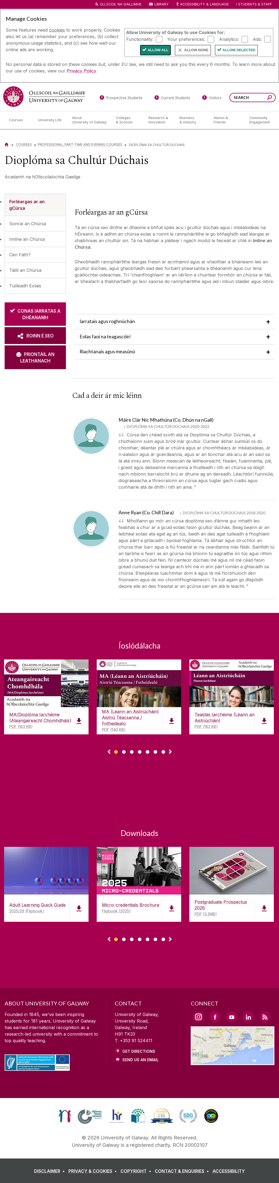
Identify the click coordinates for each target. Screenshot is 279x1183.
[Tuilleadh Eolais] (35, 285)
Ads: (257, 39)
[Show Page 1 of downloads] (116, 751)
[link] (64, 1116)
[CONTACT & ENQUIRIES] (183, 1171)
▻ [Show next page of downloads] (170, 752)
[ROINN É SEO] (35, 335)
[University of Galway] (44, 96)
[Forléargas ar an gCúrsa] (35, 205)
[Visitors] (212, 98)
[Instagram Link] (198, 1016)
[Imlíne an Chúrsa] (35, 239)
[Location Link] (232, 1062)
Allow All (158, 50)
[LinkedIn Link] (248, 1016)
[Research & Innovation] (159, 120)
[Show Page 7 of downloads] (163, 751)
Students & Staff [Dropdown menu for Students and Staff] (255, 4)
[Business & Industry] (192, 120)
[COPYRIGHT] (136, 1171)
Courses (24, 144)
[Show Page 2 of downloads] (124, 751)
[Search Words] (252, 97)
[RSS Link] (264, 1016)
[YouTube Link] (231, 1016)
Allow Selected (239, 50)
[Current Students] (172, 98)
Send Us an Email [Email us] (140, 1059)
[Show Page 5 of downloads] (147, 751)
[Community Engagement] (259, 120)
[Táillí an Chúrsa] (35, 270)
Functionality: (139, 39)
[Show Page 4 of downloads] (140, 751)
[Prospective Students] (121, 98)
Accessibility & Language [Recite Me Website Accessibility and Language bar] (202, 4)
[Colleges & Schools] (127, 120)
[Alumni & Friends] (227, 120)
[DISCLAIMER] (50, 1171)
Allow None (196, 50)
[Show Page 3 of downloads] (132, 751)
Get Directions (138, 1051)
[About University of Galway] (89, 120)
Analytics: (229, 39)
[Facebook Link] (215, 1016)
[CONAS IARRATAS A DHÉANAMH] (35, 314)
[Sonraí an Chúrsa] (35, 223)
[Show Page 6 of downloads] (155, 751)
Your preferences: (186, 39)
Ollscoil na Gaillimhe (120, 4)
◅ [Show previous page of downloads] (109, 752)
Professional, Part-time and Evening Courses (80, 144)
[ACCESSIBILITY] (229, 1171)
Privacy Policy (81, 71)
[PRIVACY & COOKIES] (93, 1171)
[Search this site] (269, 98)
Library (161, 4)
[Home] (6, 144)
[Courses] (19, 120)
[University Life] (50, 120)
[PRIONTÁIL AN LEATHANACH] (35, 357)
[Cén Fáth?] (35, 254)
